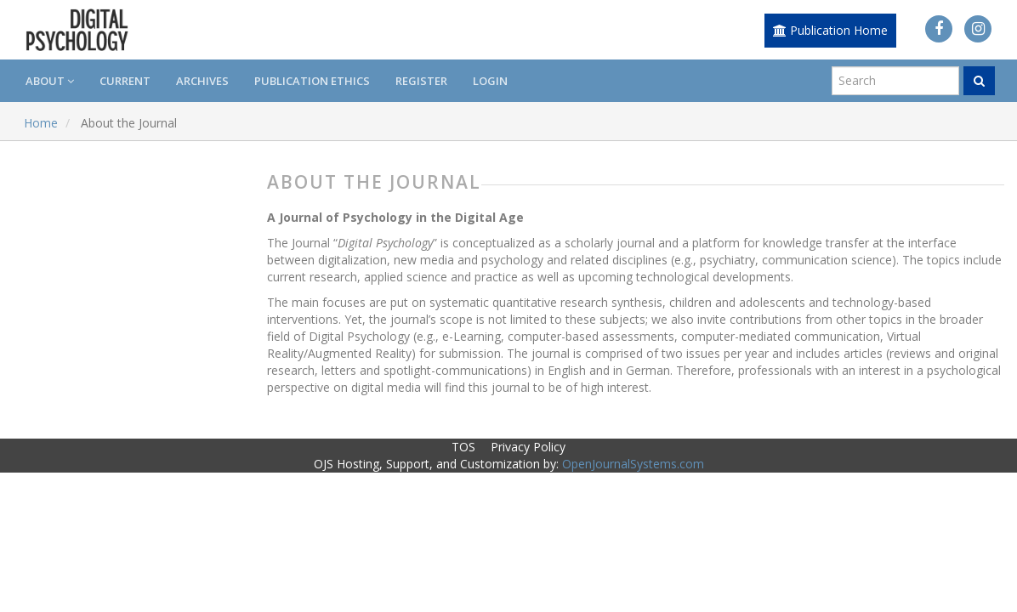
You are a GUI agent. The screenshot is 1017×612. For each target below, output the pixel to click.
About (50, 80)
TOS (463, 447)
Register (421, 80)
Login (490, 80)
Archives (202, 80)
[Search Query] (895, 80)
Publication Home (830, 30)
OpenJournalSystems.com (633, 464)
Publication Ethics (312, 80)
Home (41, 123)
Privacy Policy (528, 447)
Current (125, 80)
